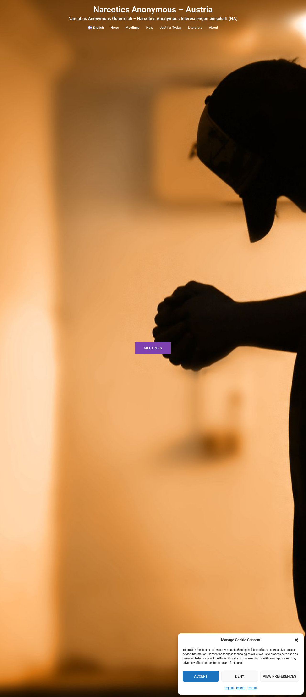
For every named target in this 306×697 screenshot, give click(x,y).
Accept (201, 676)
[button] (296, 640)
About (213, 27)
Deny (239, 676)
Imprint (229, 688)
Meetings (132, 27)
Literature (195, 27)
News (114, 27)
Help (149, 27)
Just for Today (170, 27)
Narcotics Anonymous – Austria (153, 10)
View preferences (279, 676)
